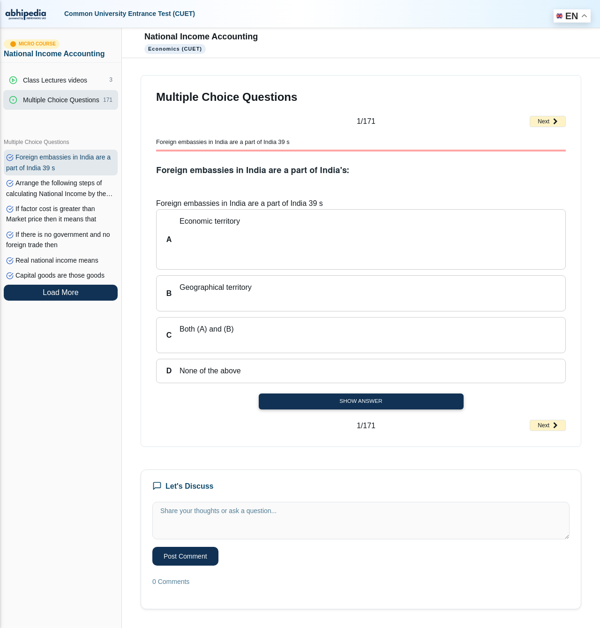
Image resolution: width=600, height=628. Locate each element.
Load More (61, 292)
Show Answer (360, 401)
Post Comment (185, 556)
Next (548, 121)
